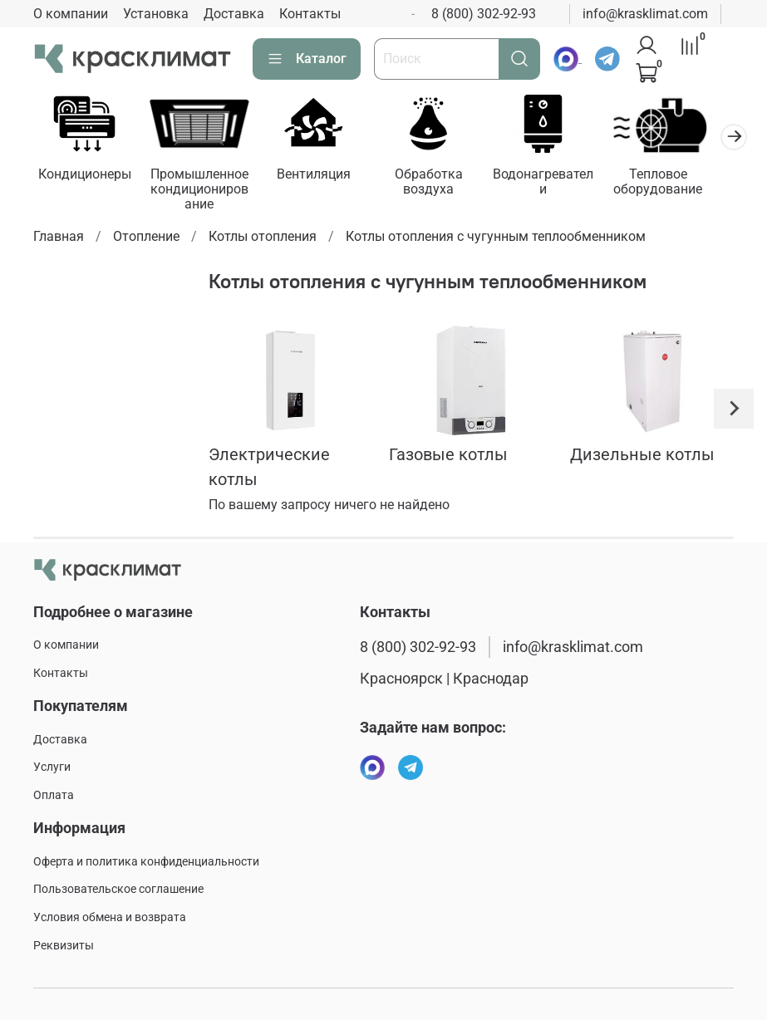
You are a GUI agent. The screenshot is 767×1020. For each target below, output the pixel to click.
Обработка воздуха (443, 184)
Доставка (234, 14)
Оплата (53, 795)
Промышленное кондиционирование (205, 191)
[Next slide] (734, 411)
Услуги (52, 768)
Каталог (307, 59)
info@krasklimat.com (645, 14)
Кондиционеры (86, 176)
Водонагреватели (562, 184)
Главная (58, 239)
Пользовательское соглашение (118, 890)
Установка (156, 14)
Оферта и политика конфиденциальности (146, 862)
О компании (70, 14)
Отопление (146, 239)
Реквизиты (63, 946)
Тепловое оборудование (681, 184)
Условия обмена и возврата (109, 917)
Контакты (310, 14)
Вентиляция (324, 176)
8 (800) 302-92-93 (483, 14)
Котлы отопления (263, 239)
